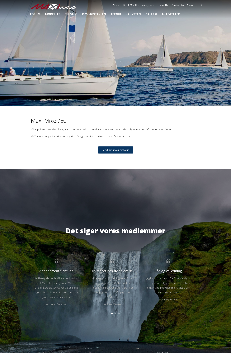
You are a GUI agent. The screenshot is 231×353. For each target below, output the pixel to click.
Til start (116, 5)
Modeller (48, 14)
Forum (34, 14)
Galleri (132, 14)
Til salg (64, 14)
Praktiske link (177, 5)
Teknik (102, 14)
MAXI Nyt (164, 5)
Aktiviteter (149, 14)
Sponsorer (192, 5)
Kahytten (117, 14)
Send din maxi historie (115, 154)
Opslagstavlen (83, 14)
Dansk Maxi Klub (131, 5)
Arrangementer (149, 5)
